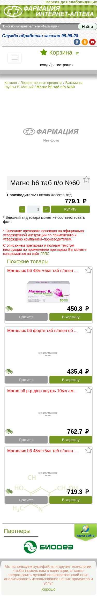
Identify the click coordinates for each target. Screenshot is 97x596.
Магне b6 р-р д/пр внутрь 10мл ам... (42, 390)
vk (77, 42)
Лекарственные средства (41, 83)
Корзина (60, 52)
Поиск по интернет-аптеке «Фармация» (30, 26)
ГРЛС (44, 254)
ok (84, 42)
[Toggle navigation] (14, 58)
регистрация (62, 65)
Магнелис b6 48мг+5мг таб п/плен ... (42, 270)
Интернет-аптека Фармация (48, 11)
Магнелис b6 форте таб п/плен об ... (42, 330)
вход (44, 65)
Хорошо (48, 589)
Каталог (10, 83)
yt (92, 42)
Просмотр (26, 317)
